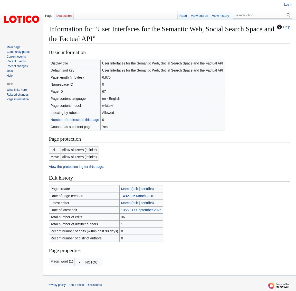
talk (135, 189)
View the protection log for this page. (76, 167)
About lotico (76, 285)
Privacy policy (57, 285)
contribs (147, 189)
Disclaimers (94, 285)
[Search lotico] (262, 15)
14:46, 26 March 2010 (137, 196)
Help (283, 27)
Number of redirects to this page (75, 120)
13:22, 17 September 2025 (141, 210)
